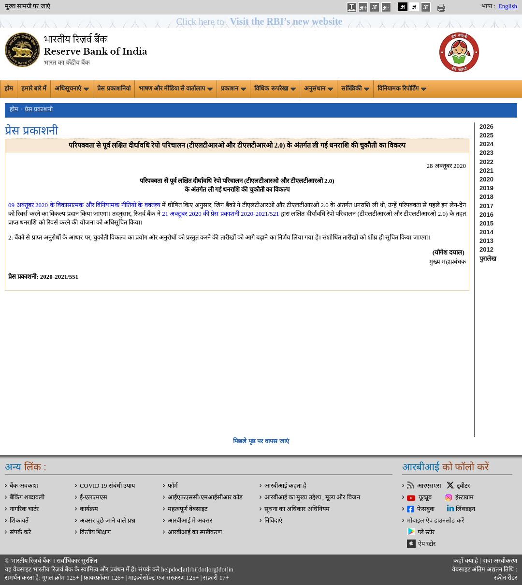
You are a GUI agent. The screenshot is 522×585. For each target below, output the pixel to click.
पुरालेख (487, 258)
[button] (261, 21)
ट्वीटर (463, 485)
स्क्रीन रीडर (505, 577)
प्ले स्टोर (426, 532)
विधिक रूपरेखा (274, 88)
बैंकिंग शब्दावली (27, 497)
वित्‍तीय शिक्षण (95, 532)
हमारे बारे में (33, 88)
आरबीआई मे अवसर (190, 520)
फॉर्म (173, 485)
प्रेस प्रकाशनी (39, 109)
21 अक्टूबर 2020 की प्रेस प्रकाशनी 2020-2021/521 (220, 213)
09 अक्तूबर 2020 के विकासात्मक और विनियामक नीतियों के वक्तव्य (84, 205)
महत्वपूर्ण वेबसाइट (187, 509)
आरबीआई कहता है (285, 485)
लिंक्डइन (465, 509)
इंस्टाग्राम (464, 497)
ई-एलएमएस (93, 497)
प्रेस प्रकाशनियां (113, 88)
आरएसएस (429, 485)
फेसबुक (426, 509)
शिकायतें (19, 520)
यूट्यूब (425, 497)
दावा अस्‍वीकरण (499, 560)
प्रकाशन (233, 88)
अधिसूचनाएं (72, 88)
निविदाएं (273, 520)
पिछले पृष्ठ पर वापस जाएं (261, 441)
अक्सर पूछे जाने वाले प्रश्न (107, 520)
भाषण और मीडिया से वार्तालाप (176, 88)
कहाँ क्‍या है (466, 560)
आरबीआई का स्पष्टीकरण (195, 532)
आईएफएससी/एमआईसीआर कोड (205, 497)
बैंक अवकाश (24, 485)
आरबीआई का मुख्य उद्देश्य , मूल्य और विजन (312, 497)
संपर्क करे (20, 532)
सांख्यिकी (355, 88)
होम (8, 88)
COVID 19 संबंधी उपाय (107, 485)
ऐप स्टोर (426, 543)
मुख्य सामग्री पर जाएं (27, 6)
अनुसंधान (318, 88)
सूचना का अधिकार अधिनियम (297, 509)
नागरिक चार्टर (24, 509)
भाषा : (488, 6)
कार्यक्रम (89, 509)
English (507, 6)
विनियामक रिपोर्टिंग (401, 88)
